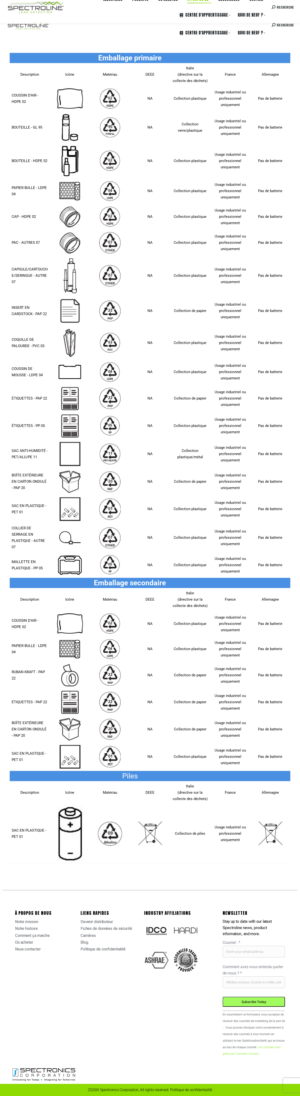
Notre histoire (26, 928)
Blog (84, 942)
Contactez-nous (253, 4)
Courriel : (231, 942)
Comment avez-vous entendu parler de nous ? (253, 970)
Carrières (71, 4)
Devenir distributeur (97, 921)
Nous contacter (28, 949)
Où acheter (52, 4)
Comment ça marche (32, 935)
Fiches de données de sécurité (106, 928)
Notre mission (26, 921)
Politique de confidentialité (103, 949)
